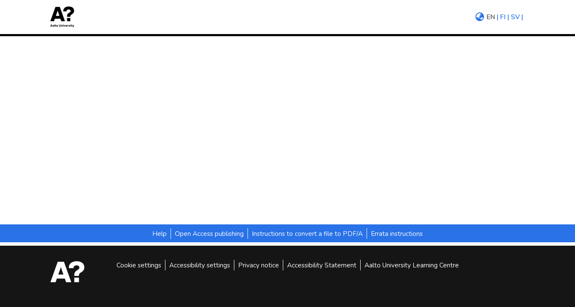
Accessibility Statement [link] (321, 265)
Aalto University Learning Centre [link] (411, 265)
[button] (65, 16)
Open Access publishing (209, 233)
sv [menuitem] (515, 17)
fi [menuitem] (503, 17)
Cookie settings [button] (139, 265)
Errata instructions (397, 233)
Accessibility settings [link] (199, 265)
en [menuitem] (491, 17)
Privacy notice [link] (258, 265)
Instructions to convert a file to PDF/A (307, 233)
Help (159, 233)
